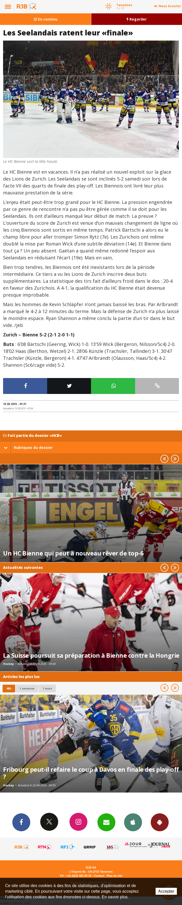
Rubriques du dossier (28, 447)
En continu (45, 19)
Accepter (166, 891)
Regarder (137, 19)
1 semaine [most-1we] (26, 688)
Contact (99, 875)
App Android (160, 822)
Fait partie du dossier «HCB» (32, 435)
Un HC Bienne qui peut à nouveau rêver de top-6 (73, 553)
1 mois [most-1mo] (47, 688)
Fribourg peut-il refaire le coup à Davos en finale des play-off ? (91, 773)
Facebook (21, 822)
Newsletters (106, 822)
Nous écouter (170, 6)
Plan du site (114, 875)
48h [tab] (8, 688)
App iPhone (133, 822)
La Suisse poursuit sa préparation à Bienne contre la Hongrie (91, 655)
